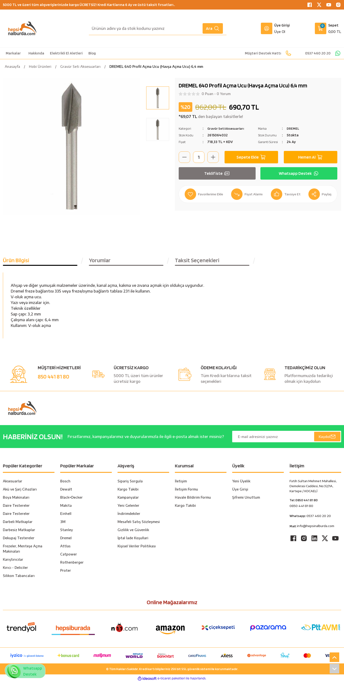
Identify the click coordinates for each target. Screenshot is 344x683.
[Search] (157, 28)
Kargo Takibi (128, 490)
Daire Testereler (16, 506)
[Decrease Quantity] (184, 157)
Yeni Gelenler (128, 506)
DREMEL (293, 128)
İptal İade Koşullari (133, 539)
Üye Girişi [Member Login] (282, 25)
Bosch (65, 482)
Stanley (66, 531)
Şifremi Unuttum (246, 498)
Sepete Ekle (251, 157)
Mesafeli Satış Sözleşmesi (139, 523)
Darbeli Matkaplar (17, 523)
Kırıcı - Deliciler (15, 568)
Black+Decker (71, 498)
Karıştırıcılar (13, 560)
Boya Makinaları (16, 498)
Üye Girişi (240, 490)
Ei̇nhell (65, 514)
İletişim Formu (186, 490)
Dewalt (66, 490)
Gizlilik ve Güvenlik (133, 531)
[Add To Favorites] (205, 194)
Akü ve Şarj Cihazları (20, 490)
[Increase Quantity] (213, 157)
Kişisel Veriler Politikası (137, 547)
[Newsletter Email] (286, 437)
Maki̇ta (66, 506)
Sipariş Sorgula (130, 482)
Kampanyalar (128, 498)
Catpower (68, 555)
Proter (65, 571)
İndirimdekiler (129, 514)
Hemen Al (310, 157)
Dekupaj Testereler (18, 539)
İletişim (181, 482)
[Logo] (22, 28)
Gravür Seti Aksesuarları (228, 128)
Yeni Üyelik (241, 482)
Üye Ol (279, 32)
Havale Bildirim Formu (193, 498)
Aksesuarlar (12, 482)
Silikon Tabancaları (19, 577)
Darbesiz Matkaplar (19, 531)
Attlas (65, 547)
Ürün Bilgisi (16, 261)
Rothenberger (72, 563)
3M (62, 523)
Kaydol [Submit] (327, 437)
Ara (212, 28)
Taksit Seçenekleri (197, 261)
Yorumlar (100, 261)
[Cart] (328, 28)
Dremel (66, 539)
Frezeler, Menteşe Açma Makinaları (22, 549)
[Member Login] (266, 28)
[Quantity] (198, 157)
